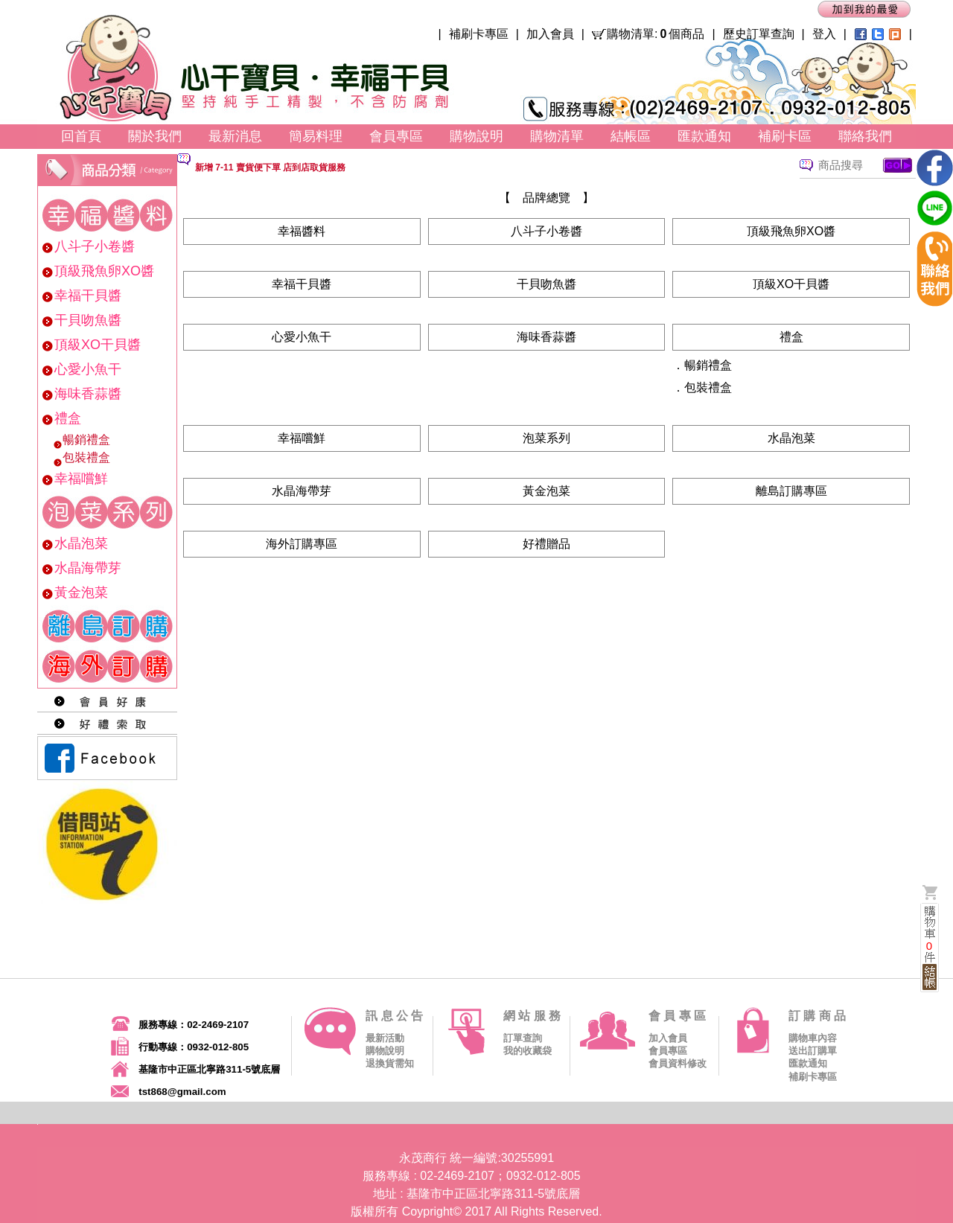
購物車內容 (812, 1038)
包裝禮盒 (708, 387)
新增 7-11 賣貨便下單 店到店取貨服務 (270, 167)
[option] (463, 167)
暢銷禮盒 (708, 365)
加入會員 (550, 34)
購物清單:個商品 (655, 34)
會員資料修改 (677, 1063)
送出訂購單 (812, 1050)
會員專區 (667, 1050)
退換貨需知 (390, 1063)
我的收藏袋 (527, 1050)
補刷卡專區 (479, 34)
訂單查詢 (522, 1038)
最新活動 (385, 1038)
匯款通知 (807, 1063)
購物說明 (385, 1050)
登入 (824, 34)
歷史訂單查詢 (758, 34)
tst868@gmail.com (182, 1091)
